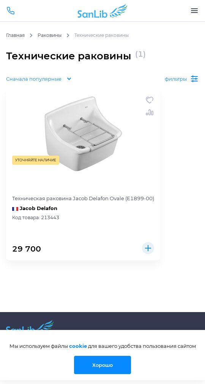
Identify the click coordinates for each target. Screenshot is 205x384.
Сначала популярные (40, 78)
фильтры (182, 78)
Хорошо (102, 365)
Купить (148, 248)
